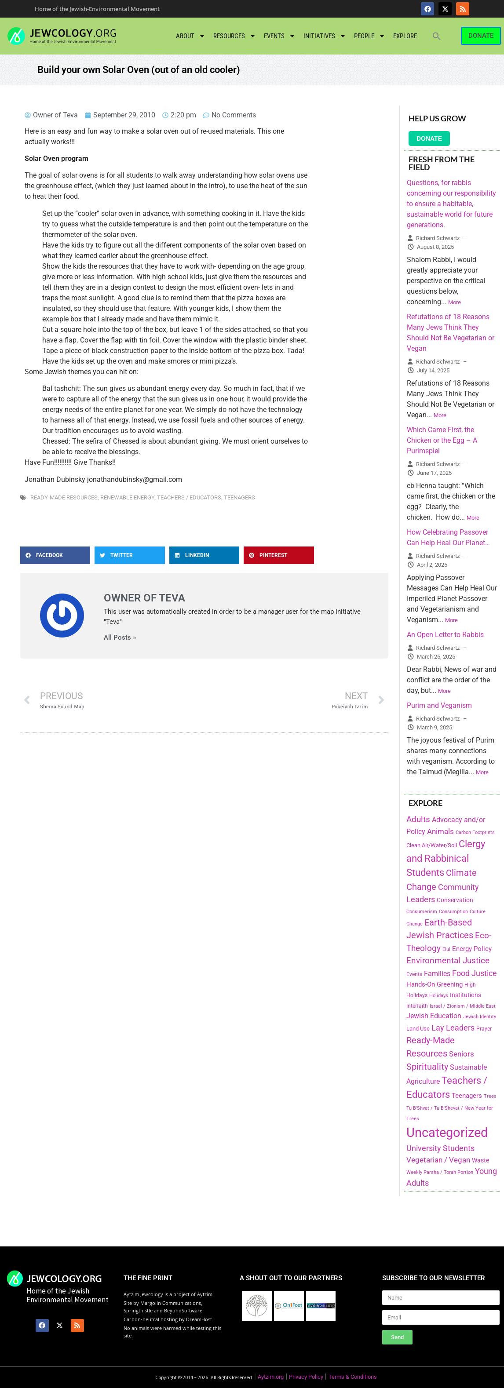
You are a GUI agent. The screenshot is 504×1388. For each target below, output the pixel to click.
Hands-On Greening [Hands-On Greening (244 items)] (434, 984)
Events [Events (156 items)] (414, 974)
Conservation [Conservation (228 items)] (455, 900)
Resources (234, 36)
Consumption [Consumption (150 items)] (453, 911)
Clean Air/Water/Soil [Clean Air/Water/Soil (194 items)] (431, 845)
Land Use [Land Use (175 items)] (418, 1028)
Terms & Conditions (353, 1376)
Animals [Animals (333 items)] (440, 831)
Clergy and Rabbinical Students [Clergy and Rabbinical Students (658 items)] (445, 858)
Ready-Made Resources (64, 497)
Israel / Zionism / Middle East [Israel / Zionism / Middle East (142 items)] (463, 1006)
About (190, 36)
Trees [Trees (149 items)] (490, 1096)
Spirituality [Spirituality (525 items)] (427, 1066)
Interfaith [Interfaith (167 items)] (417, 1006)
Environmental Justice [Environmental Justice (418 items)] (447, 960)
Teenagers (239, 497)
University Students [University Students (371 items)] (440, 1148)
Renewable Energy (127, 497)
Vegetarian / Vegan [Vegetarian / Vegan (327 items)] (438, 1159)
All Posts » (120, 637)
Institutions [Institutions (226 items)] (465, 995)
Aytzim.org (271, 1376)
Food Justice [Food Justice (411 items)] (474, 973)
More (454, 302)
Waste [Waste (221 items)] (480, 1160)
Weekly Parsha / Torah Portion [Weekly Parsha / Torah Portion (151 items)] (439, 1172)
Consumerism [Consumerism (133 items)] (421, 911)
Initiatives (324, 36)
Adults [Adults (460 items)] (418, 819)
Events (280, 36)
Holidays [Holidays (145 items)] (438, 995)
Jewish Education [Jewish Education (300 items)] (433, 1016)
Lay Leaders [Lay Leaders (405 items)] (453, 1027)
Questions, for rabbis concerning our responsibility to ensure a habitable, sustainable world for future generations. (451, 204)
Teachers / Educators (189, 497)
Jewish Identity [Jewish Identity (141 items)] (479, 1017)
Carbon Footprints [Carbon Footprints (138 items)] (475, 832)
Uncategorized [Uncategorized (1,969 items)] (447, 1132)
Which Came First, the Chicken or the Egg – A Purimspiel (442, 440)
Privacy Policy (306, 1376)
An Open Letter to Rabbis (445, 634)
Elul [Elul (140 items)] (446, 949)
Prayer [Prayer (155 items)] (484, 1029)
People (369, 36)
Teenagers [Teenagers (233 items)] (467, 1096)
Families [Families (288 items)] (437, 973)
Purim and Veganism (439, 705)
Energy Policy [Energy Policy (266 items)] (472, 949)
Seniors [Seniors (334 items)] (461, 1053)
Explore (405, 36)
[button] (437, 36)
